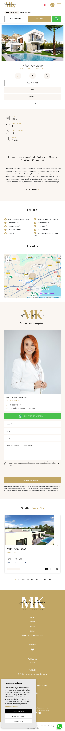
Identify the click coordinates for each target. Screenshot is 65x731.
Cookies (43, 726)
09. (50, 579)
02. (19, 579)
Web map (50, 726)
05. (32, 579)
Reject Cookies (18, 721)
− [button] (7, 260)
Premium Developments (32, 635)
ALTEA (32, 663)
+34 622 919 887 (13, 405)
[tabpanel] (32, 544)
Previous (3, 43)
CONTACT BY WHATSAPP (32, 416)
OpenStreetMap (42, 297)
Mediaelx (35, 728)
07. (41, 579)
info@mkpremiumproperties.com (20, 408)
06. (37, 579)
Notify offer (15, 19)
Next (61, 43)
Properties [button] (33, 622)
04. (28, 579)
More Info (32, 189)
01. (15, 579)
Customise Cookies (18, 716)
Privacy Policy (13, 463)
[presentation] (16, 472)
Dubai (32, 631)
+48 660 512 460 (40, 685)
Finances (32, 97)
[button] (32, 76)
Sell (33, 640)
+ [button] (7, 257)
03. (23, 579)
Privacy (36, 726)
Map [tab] (32, 90)
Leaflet (29, 297)
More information (11, 706)
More (32, 626)
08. (45, 579)
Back (32, 103)
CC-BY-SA (57, 297)
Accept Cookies (19, 711)
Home (32, 617)
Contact (32, 645)
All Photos (32, 83)
